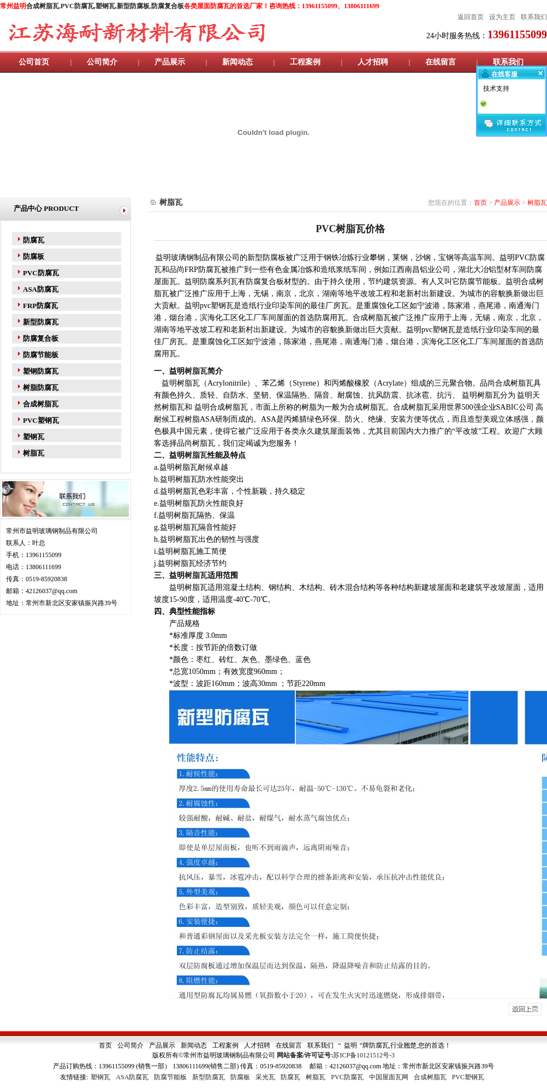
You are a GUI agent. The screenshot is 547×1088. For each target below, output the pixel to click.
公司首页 (34, 62)
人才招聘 (373, 62)
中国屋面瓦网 (388, 1077)
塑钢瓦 (105, 6)
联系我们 (508, 62)
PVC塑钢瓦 (41, 420)
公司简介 (102, 62)
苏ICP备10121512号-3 (364, 1055)
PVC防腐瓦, (78, 6)
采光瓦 (265, 1077)
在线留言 (440, 62)
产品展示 (169, 62)
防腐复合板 (167, 6)
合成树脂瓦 (42, 6)
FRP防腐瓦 (40, 305)
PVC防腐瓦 (41, 273)
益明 (350, 1045)
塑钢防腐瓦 (40, 371)
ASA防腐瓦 (40, 289)
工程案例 (305, 62)
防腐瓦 (33, 240)
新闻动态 (237, 62)
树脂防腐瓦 (40, 387)
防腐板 (33, 256)
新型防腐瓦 (40, 322)
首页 (480, 202)
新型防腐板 (133, 6)
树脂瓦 (33, 453)
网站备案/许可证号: (305, 1055)
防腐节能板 (40, 355)
